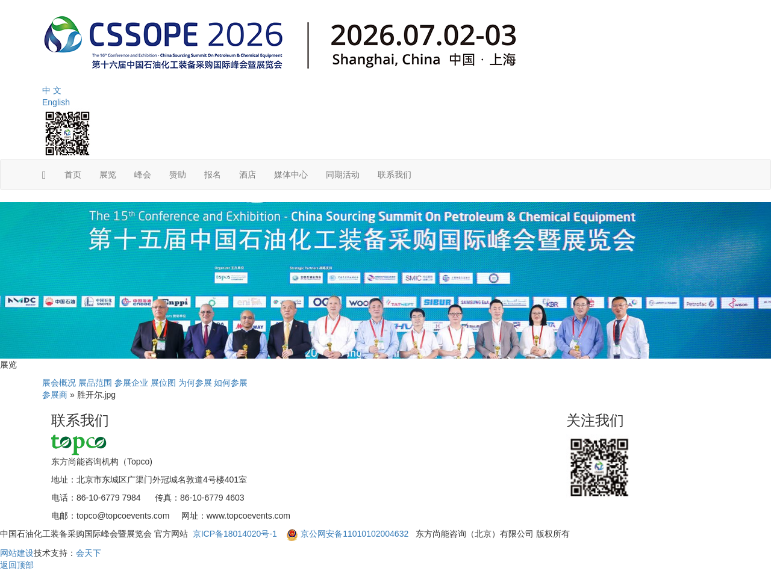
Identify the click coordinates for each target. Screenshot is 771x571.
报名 (212, 174)
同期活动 (343, 174)
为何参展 (195, 382)
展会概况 (59, 382)
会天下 (88, 553)
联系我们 (394, 174)
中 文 (51, 90)
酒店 (247, 174)
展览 (107, 174)
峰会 (142, 174)
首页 (72, 174)
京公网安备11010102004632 (354, 534)
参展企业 (131, 382)
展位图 (163, 382)
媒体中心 (291, 174)
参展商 (54, 395)
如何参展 (231, 382)
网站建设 (17, 553)
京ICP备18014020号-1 (236, 534)
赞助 (177, 174)
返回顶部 (17, 565)
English (56, 102)
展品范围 (95, 382)
